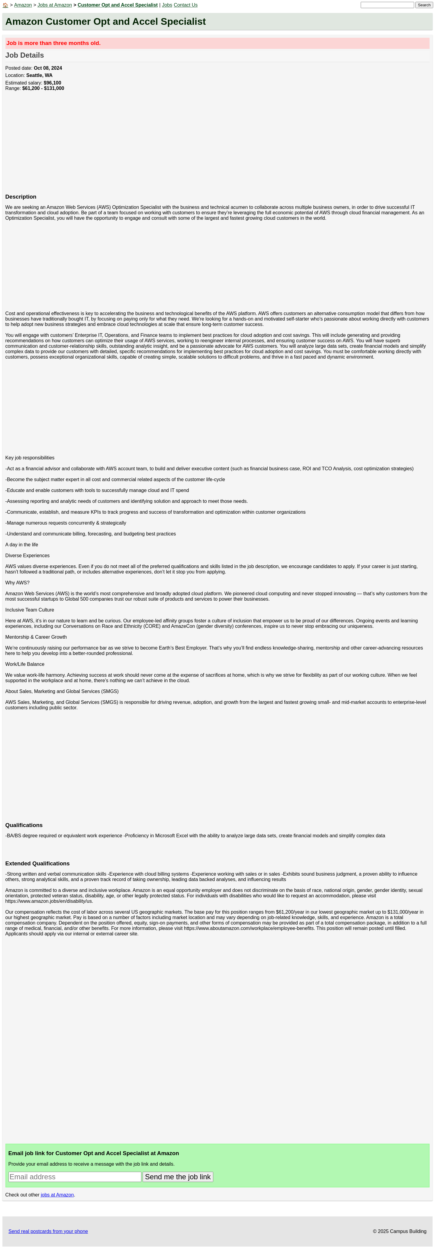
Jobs (167, 5)
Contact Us (186, 5)
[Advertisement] (186, 145)
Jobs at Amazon (54, 5)
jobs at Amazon (57, 1194)
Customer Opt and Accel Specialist (118, 5)
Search (424, 5)
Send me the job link (178, 1177)
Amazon (23, 5)
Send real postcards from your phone (48, 1231)
